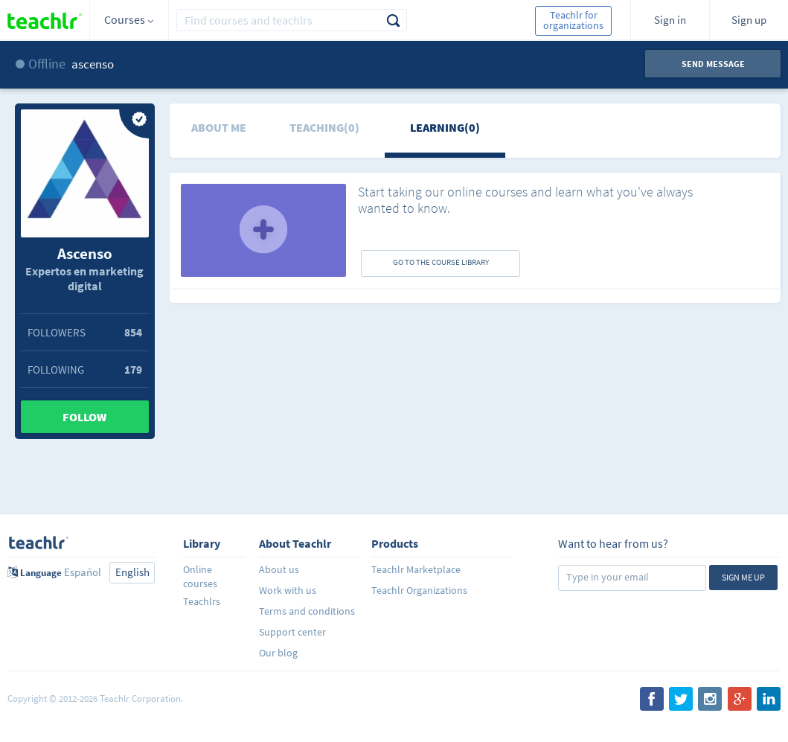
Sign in (670, 20)
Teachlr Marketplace (416, 569)
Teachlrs (201, 601)
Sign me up (743, 577)
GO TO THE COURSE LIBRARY (441, 262)
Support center (292, 632)
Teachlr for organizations (573, 20)
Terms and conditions (307, 611)
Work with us (287, 590)
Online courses (200, 576)
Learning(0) (445, 127)
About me (218, 127)
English (132, 572)
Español (82, 572)
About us (279, 569)
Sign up (748, 20)
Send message (713, 63)
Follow (84, 416)
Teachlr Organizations (419, 590)
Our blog (278, 652)
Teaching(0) (324, 127)
